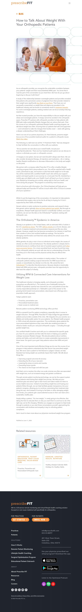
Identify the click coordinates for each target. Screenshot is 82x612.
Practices (14, 531)
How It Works (16, 545)
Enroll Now (39, 519)
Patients (14, 535)
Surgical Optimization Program (23, 557)
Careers (14, 584)
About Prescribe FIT (19, 572)
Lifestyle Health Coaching (21, 553)
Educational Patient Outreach (22, 561)
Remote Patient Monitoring (22, 549)
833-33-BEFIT (47, 533)
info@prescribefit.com (50, 531)
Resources (15, 576)
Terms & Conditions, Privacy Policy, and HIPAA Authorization (27, 596)
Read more (29, 456)
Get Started (19, 519)
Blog (21, 14)
